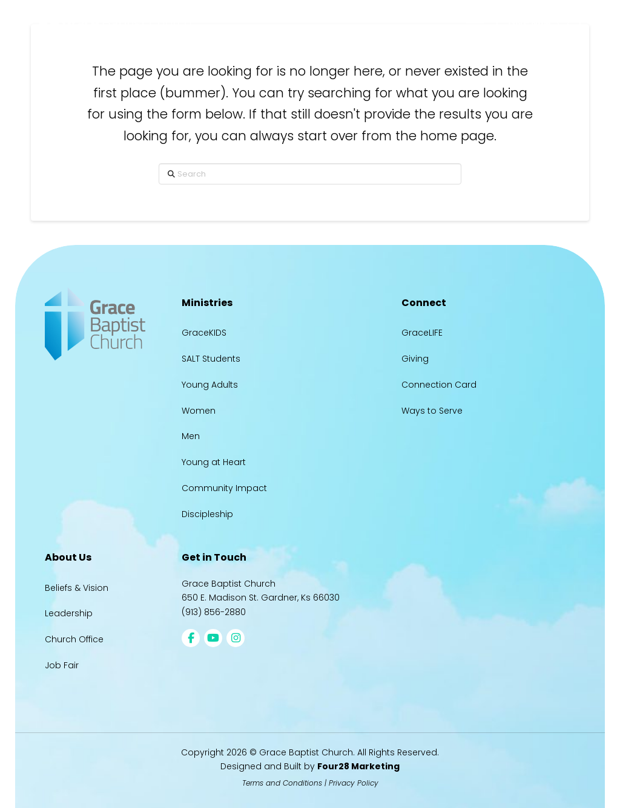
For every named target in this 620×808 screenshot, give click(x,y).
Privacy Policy (353, 783)
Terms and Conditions (282, 783)
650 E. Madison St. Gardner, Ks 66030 (261, 597)
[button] (474, 23)
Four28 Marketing (358, 766)
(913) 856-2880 (214, 612)
